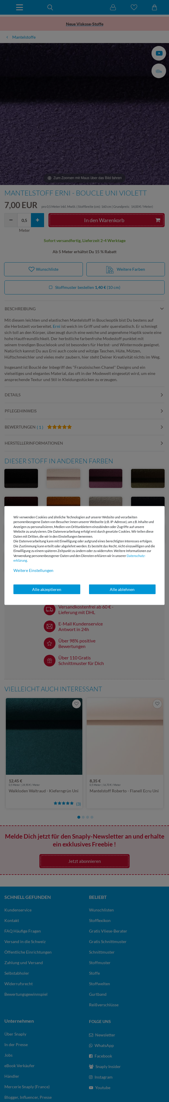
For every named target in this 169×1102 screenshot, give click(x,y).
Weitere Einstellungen (33, 570)
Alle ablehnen (122, 589)
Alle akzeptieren (46, 589)
